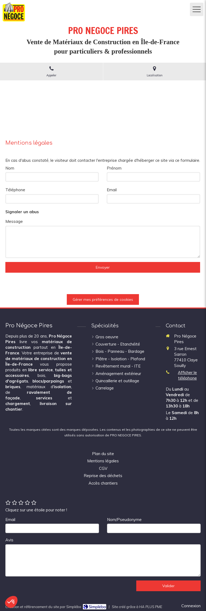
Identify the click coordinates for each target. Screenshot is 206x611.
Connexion (191, 605)
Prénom (114, 168)
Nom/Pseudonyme (124, 519)
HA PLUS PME (150, 607)
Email (112, 189)
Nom (9, 168)
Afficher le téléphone (187, 375)
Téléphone (15, 189)
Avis (9, 539)
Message (14, 221)
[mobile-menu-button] (196, 9)
